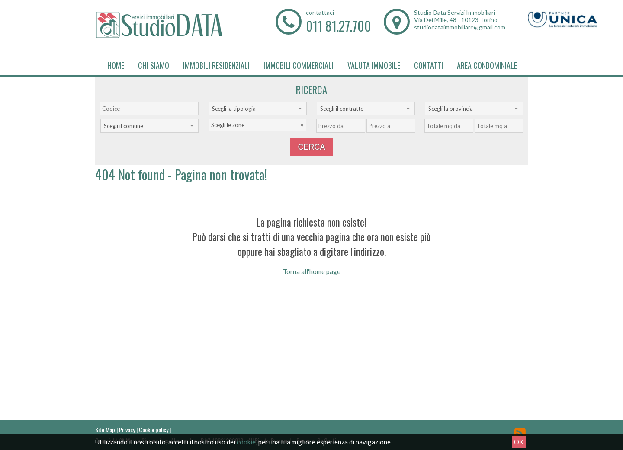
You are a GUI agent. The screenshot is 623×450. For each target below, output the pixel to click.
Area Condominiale (487, 65)
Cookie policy (153, 429)
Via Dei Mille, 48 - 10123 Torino (456, 19)
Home (115, 65)
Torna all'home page (311, 271)
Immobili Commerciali (298, 65)
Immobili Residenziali (216, 65)
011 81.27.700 (338, 25)
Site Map (105, 429)
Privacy (127, 429)
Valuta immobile (373, 65)
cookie (246, 442)
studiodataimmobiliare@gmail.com (459, 27)
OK (518, 442)
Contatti (428, 65)
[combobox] (258, 108)
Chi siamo (153, 65)
